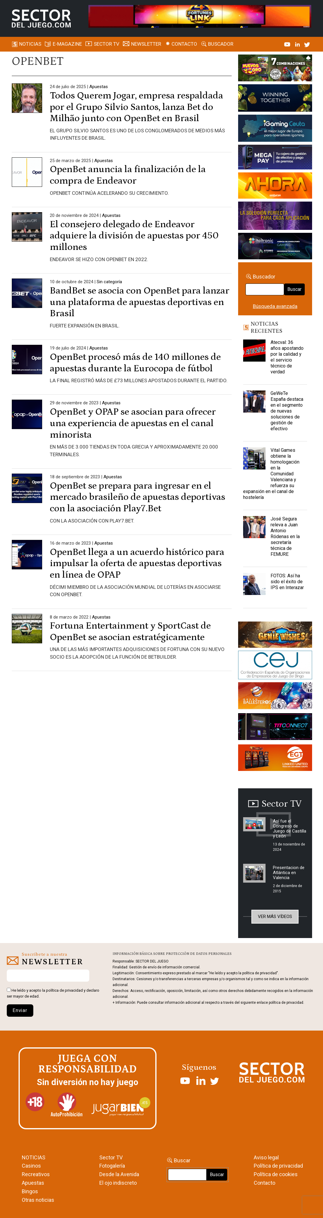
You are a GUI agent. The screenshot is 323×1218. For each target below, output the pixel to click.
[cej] (275, 666)
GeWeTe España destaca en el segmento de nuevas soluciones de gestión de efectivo (287, 410)
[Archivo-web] (275, 247)
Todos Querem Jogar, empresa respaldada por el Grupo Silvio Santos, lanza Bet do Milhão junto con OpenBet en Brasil (136, 107)
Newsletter (146, 44)
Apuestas (98, 86)
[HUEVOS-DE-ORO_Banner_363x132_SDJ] (275, 69)
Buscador (220, 44)
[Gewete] (275, 217)
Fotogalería (112, 1166)
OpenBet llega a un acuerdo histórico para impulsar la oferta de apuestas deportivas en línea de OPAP (137, 564)
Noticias (30, 44)
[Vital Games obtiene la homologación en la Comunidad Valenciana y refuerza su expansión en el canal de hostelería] (254, 462)
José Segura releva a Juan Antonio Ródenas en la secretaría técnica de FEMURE (285, 536)
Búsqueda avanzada (275, 306)
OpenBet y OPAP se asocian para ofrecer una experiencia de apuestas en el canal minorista (133, 423)
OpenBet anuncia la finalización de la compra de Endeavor (128, 175)
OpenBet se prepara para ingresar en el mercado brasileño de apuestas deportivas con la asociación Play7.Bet (137, 497)
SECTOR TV (106, 44)
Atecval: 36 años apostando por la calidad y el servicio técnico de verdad (287, 357)
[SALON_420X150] (275, 186)
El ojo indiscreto (118, 1183)
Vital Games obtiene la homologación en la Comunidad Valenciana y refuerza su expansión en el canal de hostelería (271, 473)
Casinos (31, 1166)
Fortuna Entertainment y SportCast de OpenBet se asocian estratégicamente (130, 631)
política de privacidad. (286, 1003)
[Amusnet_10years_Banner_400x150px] (275, 99)
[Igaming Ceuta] (275, 129)
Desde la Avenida (119, 1174)
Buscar (294, 289)
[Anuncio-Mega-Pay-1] (275, 158)
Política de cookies (276, 1174)
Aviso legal (266, 1157)
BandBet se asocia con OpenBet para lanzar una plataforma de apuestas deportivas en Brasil (139, 302)
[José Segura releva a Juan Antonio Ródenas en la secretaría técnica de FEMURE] (254, 530)
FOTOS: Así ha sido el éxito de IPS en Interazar (287, 581)
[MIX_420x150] (275, 759)
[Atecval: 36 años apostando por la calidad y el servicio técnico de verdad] (254, 354)
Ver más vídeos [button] (275, 916)
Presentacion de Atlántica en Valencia (288, 872)
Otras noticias (38, 1200)
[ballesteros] (275, 697)
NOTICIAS (33, 1157)
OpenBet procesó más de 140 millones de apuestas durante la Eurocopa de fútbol (135, 363)
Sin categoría (109, 281)
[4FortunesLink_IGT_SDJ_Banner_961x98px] (199, 16)
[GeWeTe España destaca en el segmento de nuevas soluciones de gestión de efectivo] (254, 405)
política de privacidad (64, 990)
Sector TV (111, 1157)
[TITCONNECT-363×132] (275, 728)
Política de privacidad (278, 1166)
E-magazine (67, 44)
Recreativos (36, 1174)
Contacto (184, 44)
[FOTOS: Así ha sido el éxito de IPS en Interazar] (254, 587)
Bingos (30, 1191)
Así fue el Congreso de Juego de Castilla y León (289, 828)
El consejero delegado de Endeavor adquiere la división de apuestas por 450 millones (134, 236)
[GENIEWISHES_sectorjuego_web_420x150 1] (275, 636)
